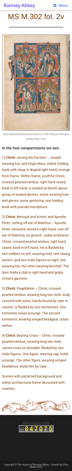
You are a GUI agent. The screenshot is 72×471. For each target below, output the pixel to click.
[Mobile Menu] (61, 5)
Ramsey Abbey (19, 5)
